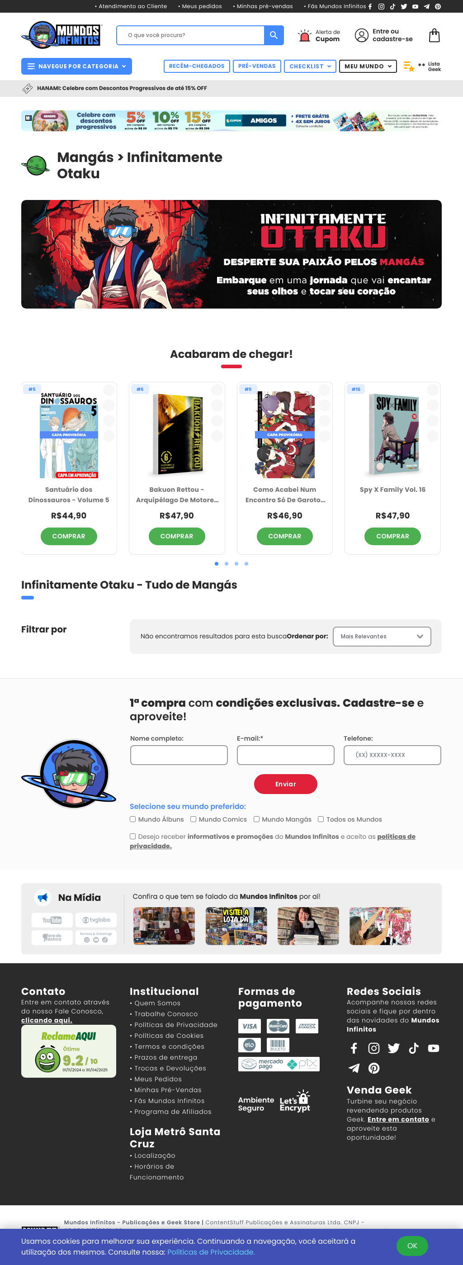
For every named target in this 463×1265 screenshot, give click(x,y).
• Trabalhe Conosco (164, 1013)
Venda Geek (379, 1090)
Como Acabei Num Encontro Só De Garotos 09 (285, 495)
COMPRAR (68, 536)
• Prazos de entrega (164, 1057)
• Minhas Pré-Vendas (166, 1089)
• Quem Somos (155, 1003)
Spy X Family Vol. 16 (393, 489)
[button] (217, 564)
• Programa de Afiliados (171, 1111)
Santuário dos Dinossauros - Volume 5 (68, 494)
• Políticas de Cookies (167, 1035)
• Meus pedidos (200, 6)
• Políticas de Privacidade (173, 1024)
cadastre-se (393, 38)
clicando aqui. (46, 1020)
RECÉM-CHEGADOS (197, 66)
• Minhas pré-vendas (263, 6)
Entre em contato (398, 1119)
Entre (381, 31)
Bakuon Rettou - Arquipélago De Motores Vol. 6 (176, 495)
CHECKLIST (310, 66)
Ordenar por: (307, 636)
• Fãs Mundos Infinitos (335, 6)
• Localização (152, 1155)
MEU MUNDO (368, 66)
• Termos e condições (167, 1046)
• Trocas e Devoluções (168, 1068)
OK (412, 1246)
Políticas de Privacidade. (211, 1252)
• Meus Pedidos (156, 1079)
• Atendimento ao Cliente (130, 6)
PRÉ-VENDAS (257, 66)
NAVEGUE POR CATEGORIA (77, 66)
